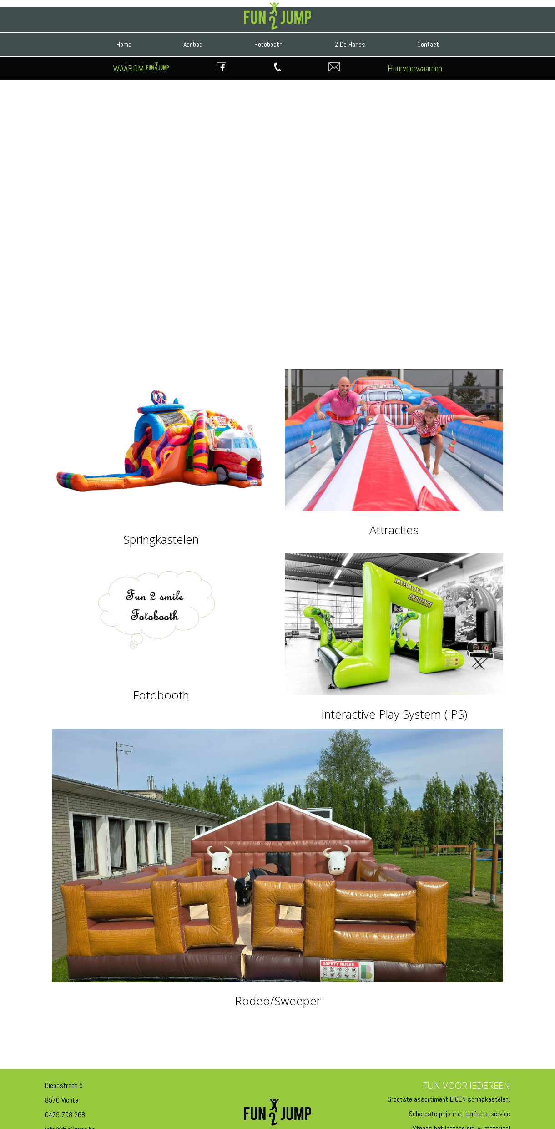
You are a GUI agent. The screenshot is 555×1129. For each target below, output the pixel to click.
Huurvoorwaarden (415, 68)
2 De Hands (349, 44)
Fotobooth (268, 44)
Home (123, 44)
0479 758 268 (65, 1114)
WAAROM (141, 68)
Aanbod (192, 44)
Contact (428, 44)
